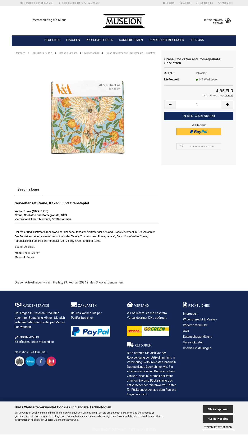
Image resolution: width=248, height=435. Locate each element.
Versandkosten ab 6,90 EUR (37, 3)
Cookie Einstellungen (197, 349)
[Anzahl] (199, 105)
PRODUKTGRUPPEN (99, 39)
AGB (186, 332)
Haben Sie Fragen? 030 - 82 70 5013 (79, 3)
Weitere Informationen (218, 426)
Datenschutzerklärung (66, 419)
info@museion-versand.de (34, 343)
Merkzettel (225, 3)
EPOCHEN (73, 39)
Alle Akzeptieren (218, 409)
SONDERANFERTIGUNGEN (166, 39)
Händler (168, 3)
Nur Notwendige (218, 418)
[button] (170, 105)
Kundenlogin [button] (204, 3)
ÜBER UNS (197, 40)
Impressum (190, 314)
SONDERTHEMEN (131, 39)
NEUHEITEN (52, 39)
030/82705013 (27, 338)
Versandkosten (193, 343)
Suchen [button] (185, 3)
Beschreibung (28, 190)
